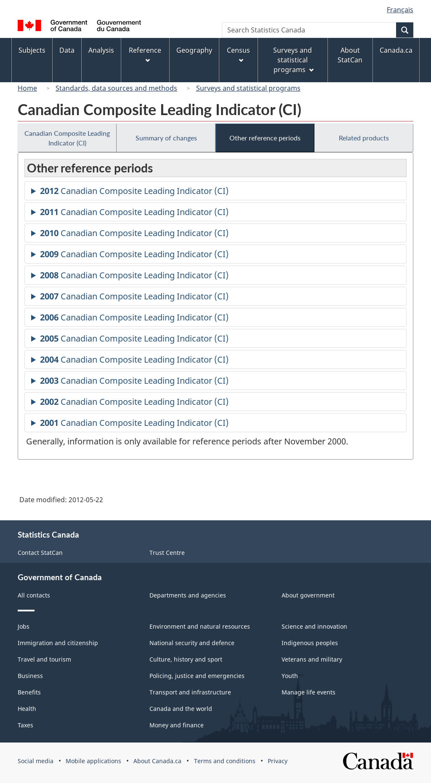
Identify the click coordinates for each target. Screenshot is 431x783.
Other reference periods (265, 138)
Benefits (29, 692)
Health (27, 709)
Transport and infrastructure (190, 692)
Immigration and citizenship (58, 643)
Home (27, 88)
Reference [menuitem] (145, 54)
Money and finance (176, 725)
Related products (364, 138)
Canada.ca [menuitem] (396, 50)
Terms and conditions (224, 761)
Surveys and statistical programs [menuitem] (293, 60)
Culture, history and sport (185, 659)
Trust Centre (167, 553)
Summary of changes (166, 138)
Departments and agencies (187, 595)
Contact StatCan (40, 553)
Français (400, 9)
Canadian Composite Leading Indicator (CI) (67, 138)
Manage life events (308, 692)
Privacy (277, 761)
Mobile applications (93, 761)
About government (308, 595)
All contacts (34, 595)
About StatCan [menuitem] (350, 55)
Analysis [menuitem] (101, 50)
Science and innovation (314, 626)
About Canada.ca (157, 761)
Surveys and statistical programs (248, 88)
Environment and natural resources (199, 626)
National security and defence (191, 643)
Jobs (23, 626)
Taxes (25, 725)
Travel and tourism (44, 659)
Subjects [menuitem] (32, 50)
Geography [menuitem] (194, 50)
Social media (35, 761)
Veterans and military (312, 659)
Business (30, 676)
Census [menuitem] (238, 54)
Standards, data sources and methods (116, 88)
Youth (290, 676)
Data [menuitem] (66, 50)
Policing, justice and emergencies (197, 676)
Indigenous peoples (310, 643)
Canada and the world (180, 709)
